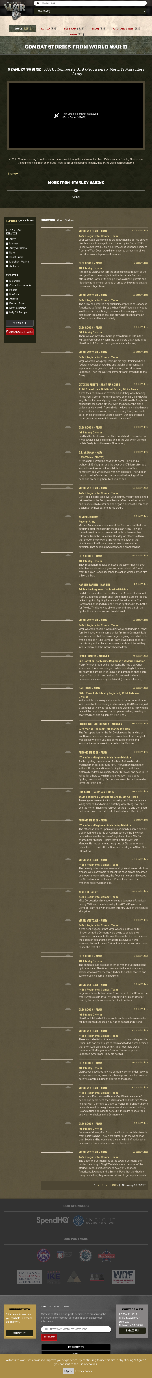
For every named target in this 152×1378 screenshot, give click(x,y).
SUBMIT (49, 1337)
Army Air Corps (18, 248)
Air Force (14, 266)
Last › (114, 1185)
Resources (76, 1347)
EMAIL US (132, 1330)
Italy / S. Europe (18, 312)
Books (76, 1354)
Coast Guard (16, 257)
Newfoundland (17, 308)
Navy (12, 252)
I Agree (68, 1371)
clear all (20, 323)
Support (19, 1333)
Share (13, 173)
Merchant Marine (19, 261)
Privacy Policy (83, 1371)
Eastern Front (17, 303)
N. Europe (14, 280)
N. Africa (14, 294)
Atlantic (13, 298)
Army (12, 239)
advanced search (20, 332)
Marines (14, 243)
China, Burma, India (20, 285)
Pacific (13, 289)
